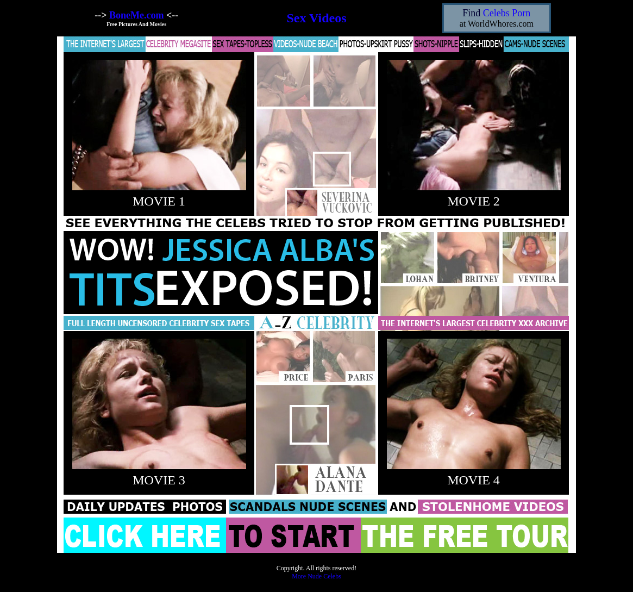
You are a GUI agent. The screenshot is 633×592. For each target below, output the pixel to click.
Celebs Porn (507, 13)
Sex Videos (316, 18)
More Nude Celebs (316, 576)
